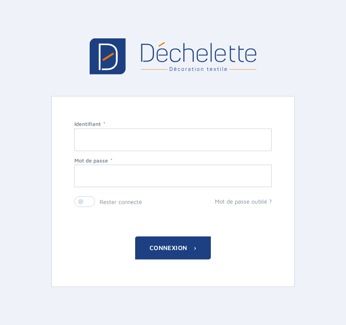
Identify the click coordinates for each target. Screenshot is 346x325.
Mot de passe (91, 160)
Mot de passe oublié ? (243, 201)
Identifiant (87, 123)
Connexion (169, 247)
